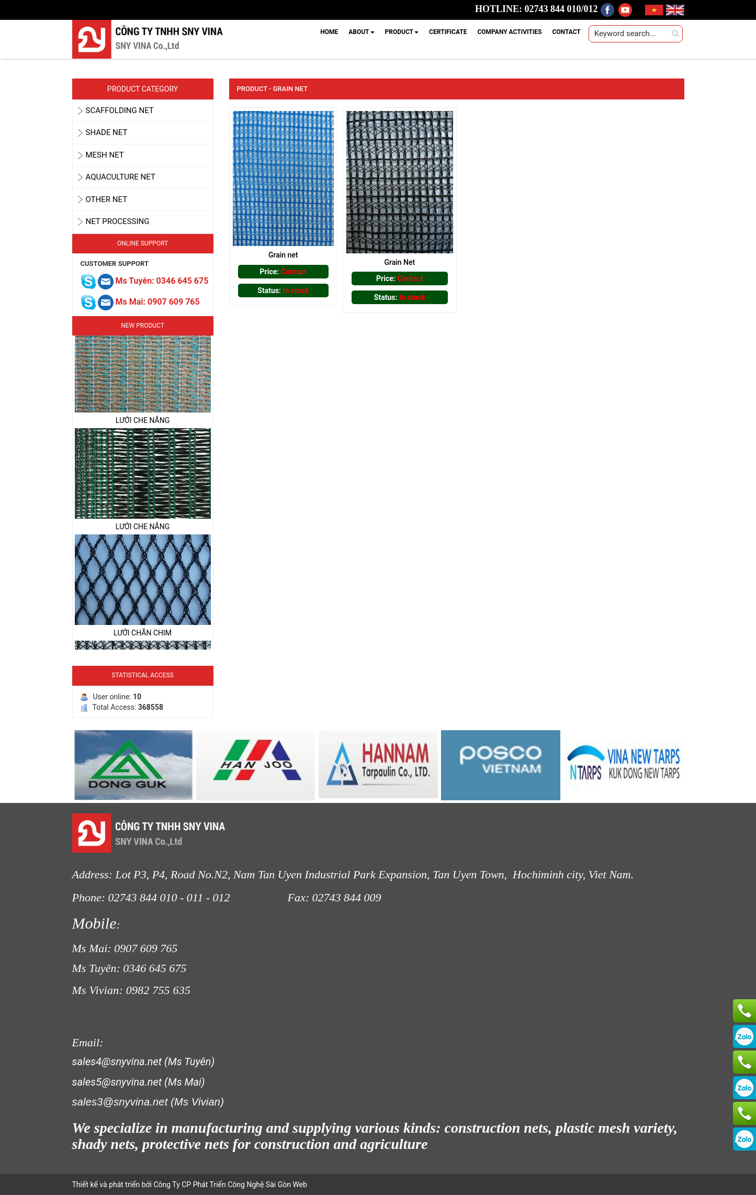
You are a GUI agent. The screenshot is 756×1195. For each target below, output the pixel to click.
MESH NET (105, 155)
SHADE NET (107, 132)
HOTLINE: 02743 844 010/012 (536, 9)
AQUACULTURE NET (120, 177)
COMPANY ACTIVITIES (509, 32)
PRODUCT (402, 32)
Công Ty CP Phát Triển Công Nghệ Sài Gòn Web (229, 1184)
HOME (329, 32)
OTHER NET (107, 199)
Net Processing (118, 221)
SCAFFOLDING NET (120, 110)
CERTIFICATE (448, 32)
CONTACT (566, 32)
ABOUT (361, 32)
